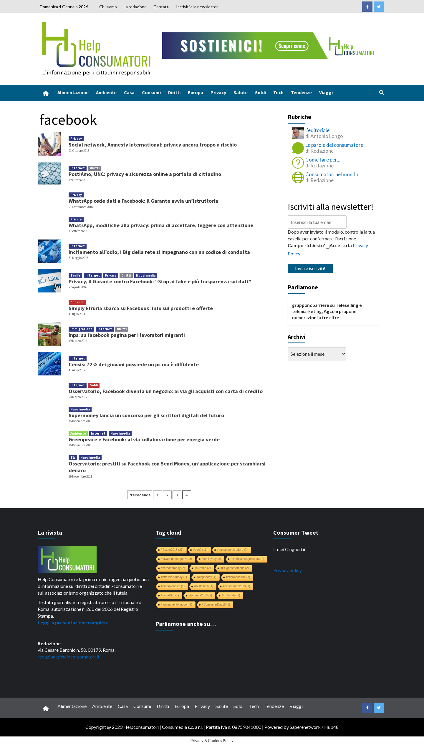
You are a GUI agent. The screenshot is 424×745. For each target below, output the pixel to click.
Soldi (260, 92)
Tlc (72, 457)
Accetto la (339, 245)
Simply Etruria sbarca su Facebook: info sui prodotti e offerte (141, 308)
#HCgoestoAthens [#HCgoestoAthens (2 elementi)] (235, 568)
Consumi (151, 92)
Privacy (218, 92)
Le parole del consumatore (334, 145)
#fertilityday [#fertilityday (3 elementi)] (211, 559)
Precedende (140, 495)
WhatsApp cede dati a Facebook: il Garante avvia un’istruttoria (143, 200)
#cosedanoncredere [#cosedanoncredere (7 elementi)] (232, 549)
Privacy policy (287, 570)
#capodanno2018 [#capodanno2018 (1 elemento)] (236, 586)
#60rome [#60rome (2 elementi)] (203, 568)
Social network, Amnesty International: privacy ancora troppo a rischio (153, 144)
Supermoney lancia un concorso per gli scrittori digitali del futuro (146, 415)
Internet (77, 168)
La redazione (135, 6)
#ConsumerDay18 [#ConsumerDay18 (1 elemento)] (216, 604)
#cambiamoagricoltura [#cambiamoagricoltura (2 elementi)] (247, 559)
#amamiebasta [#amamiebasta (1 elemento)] (173, 586)
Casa (129, 92)
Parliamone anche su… (185, 623)
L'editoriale (317, 130)
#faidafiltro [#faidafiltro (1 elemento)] (170, 595)
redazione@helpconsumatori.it (69, 656)
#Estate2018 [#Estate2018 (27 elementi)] (172, 549)
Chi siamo (108, 6)
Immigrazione (81, 329)
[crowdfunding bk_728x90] (269, 45)
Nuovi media (145, 275)
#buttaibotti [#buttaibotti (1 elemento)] (203, 586)
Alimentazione (73, 92)
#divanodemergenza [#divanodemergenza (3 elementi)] (176, 559)
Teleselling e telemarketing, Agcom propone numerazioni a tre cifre (327, 311)
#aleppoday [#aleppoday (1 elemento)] (206, 577)
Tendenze (301, 92)
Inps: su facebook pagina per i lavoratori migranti (127, 335)
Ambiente (106, 92)
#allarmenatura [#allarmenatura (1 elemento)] (238, 577)
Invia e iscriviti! (310, 268)
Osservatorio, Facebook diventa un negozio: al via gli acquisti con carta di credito (166, 391)
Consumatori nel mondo (331, 174)
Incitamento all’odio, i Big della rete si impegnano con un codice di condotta (159, 252)
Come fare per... (322, 160)
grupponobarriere (310, 305)
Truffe (75, 275)
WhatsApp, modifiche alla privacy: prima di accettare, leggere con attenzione (161, 225)
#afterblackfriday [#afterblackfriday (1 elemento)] (174, 577)
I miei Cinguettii (289, 549)
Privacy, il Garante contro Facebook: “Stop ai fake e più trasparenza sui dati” (160, 281)
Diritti (174, 92)
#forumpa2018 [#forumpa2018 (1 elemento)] (200, 595)
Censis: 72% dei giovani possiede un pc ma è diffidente (134, 364)
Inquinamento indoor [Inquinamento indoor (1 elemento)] (176, 604)
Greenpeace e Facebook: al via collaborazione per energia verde (144, 439)
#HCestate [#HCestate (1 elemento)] (231, 595)
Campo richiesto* (307, 245)
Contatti (161, 6)
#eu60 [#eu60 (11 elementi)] (200, 549)
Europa (195, 92)
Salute (240, 92)
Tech (278, 92)
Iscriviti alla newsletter (197, 6)
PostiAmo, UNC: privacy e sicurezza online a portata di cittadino (145, 174)
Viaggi (326, 92)
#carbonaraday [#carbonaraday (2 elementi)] (173, 568)
